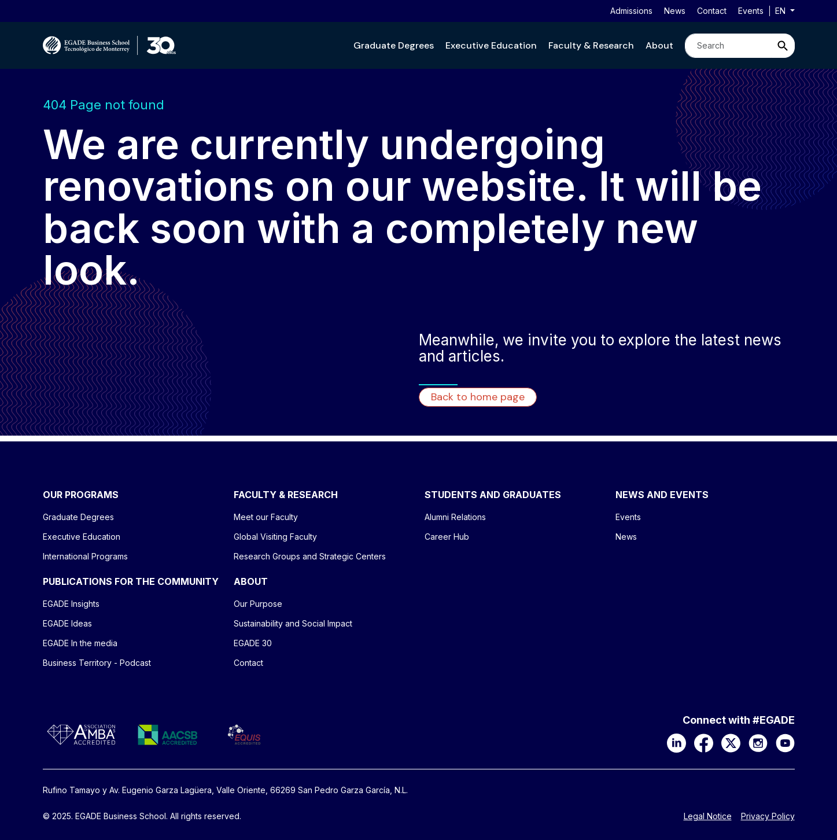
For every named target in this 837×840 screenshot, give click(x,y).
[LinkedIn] (676, 742)
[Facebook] (703, 742)
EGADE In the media (80, 643)
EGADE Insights (71, 604)
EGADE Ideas (67, 623)
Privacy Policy (768, 816)
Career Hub (447, 536)
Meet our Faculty (266, 517)
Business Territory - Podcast (97, 663)
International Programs (85, 556)
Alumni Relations (455, 517)
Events (751, 11)
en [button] (781, 11)
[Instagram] (758, 742)
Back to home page (478, 397)
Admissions (631, 11)
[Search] (728, 46)
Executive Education (491, 45)
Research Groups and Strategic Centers (310, 556)
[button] (394, 45)
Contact (712, 11)
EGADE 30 (253, 643)
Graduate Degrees (393, 45)
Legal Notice (708, 816)
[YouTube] (785, 742)
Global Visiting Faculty (275, 536)
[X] (730, 742)
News (674, 11)
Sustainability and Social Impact (293, 623)
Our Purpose (258, 604)
